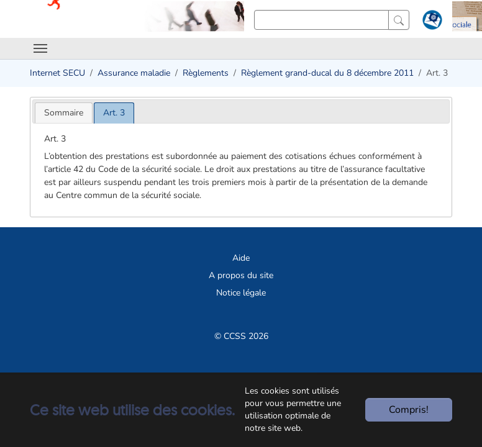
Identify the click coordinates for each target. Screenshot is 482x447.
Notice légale (241, 293)
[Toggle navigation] (40, 48)
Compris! (409, 410)
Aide (241, 258)
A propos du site (241, 275)
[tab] (64, 112)
